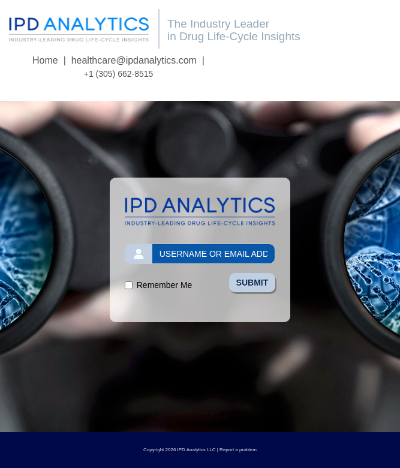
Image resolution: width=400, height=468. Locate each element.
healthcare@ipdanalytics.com (134, 60)
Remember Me (165, 285)
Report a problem (238, 449)
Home (45, 60)
